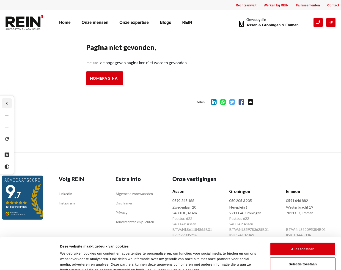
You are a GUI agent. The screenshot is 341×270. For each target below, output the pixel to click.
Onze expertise (134, 22)
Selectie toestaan (303, 236)
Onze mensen (95, 22)
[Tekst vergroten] (7, 127)
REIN (187, 22)
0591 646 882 (297, 200)
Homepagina (104, 78)
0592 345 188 (183, 200)
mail (250, 102)
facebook (241, 102)
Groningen (271, 25)
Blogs (165, 22)
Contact (333, 5)
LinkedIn (65, 193)
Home (65, 22)
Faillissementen (308, 5)
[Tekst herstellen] (7, 139)
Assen (251, 25)
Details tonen (247, 261)
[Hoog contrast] (7, 167)
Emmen (292, 25)
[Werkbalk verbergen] (7, 103)
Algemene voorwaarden (134, 193)
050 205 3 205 (240, 200)
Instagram (67, 203)
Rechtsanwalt (246, 5)
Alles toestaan (302, 221)
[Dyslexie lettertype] (7, 155)
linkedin (213, 102)
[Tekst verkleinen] (7, 115)
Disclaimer (124, 203)
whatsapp (223, 102)
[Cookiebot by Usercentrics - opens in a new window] (30, 261)
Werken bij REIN (276, 5)
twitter (232, 102)
